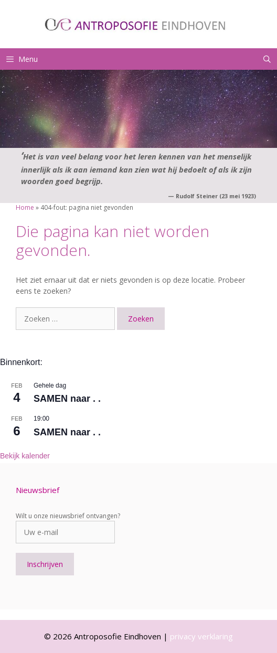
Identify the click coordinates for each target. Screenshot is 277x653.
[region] (138, 109)
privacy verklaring (201, 636)
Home (25, 207)
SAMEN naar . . (67, 398)
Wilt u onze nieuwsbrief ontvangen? (68, 515)
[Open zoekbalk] (267, 59)
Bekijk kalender (25, 456)
